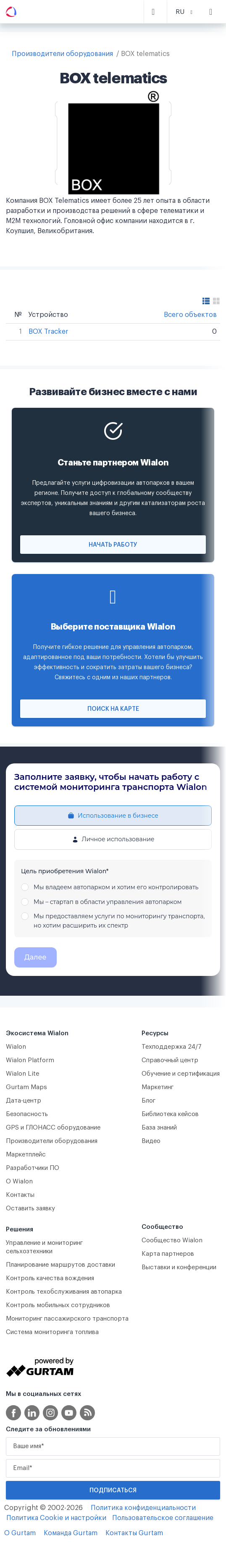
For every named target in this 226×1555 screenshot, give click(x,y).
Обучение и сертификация (181, 1074)
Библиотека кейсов (170, 1114)
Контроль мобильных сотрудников (58, 1305)
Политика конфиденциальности (143, 1507)
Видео (151, 1141)
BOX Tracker (48, 331)
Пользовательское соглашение (162, 1518)
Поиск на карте (113, 709)
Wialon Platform (30, 1060)
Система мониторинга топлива (52, 1332)
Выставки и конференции (179, 1267)
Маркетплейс (26, 1154)
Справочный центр (170, 1060)
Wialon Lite (22, 1074)
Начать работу (113, 545)
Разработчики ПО (32, 1168)
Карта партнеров (168, 1254)
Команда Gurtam (70, 1533)
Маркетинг (157, 1087)
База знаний (159, 1127)
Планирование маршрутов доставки (60, 1265)
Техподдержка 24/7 (172, 1047)
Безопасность (27, 1114)
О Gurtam (20, 1533)
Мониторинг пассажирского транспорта (67, 1319)
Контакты (20, 1195)
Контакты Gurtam (134, 1533)
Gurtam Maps (26, 1087)
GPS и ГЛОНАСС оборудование (53, 1127)
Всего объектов (190, 314)
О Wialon (19, 1181)
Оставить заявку (30, 1208)
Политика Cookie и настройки (56, 1518)
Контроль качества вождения (50, 1278)
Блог (148, 1101)
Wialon (16, 1047)
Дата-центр (23, 1101)
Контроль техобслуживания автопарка (64, 1292)
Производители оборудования (62, 54)
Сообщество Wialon (172, 1240)
